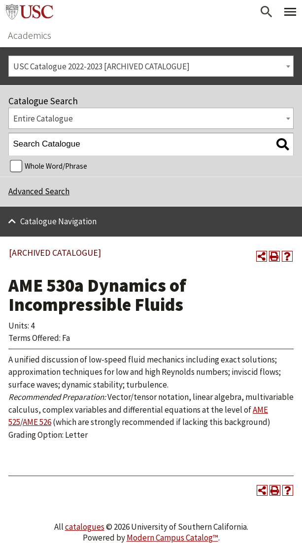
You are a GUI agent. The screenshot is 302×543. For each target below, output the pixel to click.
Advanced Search (38, 191)
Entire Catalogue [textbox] (43, 118)
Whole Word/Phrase (56, 166)
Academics (29, 35)
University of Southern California (29, 12)
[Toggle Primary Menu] (290, 12)
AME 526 (37, 422)
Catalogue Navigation (58, 221)
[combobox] (151, 66)
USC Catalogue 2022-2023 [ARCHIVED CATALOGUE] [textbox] (101, 66)
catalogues (84, 526)
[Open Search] (266, 12)
